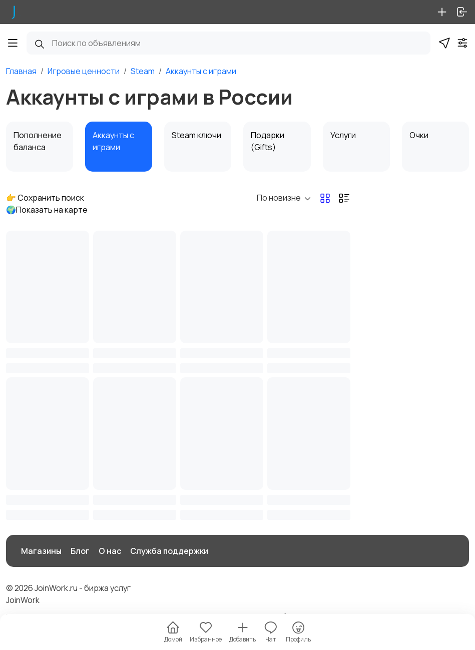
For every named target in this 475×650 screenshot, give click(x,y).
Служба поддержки (169, 550)
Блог (80, 550)
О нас (110, 550)
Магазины (41, 550)
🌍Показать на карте (47, 209)
